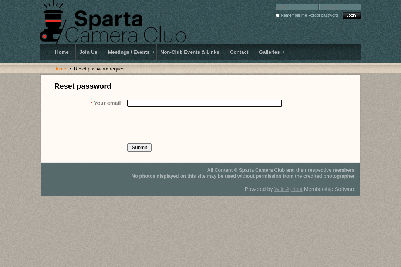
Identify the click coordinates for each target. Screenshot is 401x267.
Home (59, 69)
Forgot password (323, 15)
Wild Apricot (288, 189)
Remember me (294, 15)
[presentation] (183, 125)
